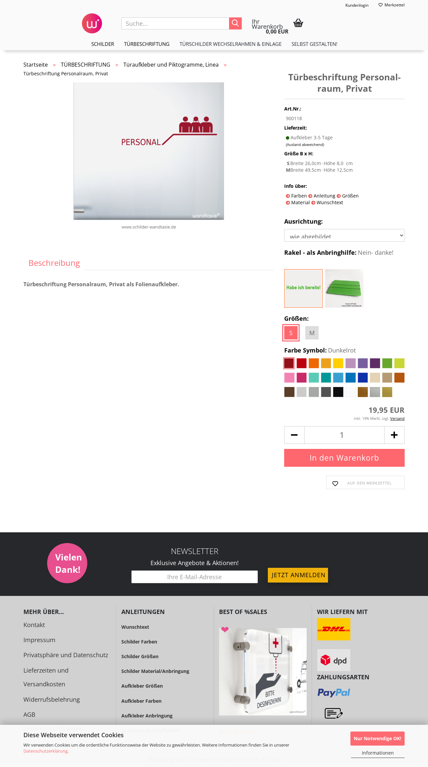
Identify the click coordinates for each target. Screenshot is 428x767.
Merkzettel (392, 5)
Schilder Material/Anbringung (155, 671)
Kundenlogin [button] (352, 5)
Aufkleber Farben (141, 701)
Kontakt (34, 625)
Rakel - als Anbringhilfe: (339, 252)
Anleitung (323, 196)
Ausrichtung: (303, 221)
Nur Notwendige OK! (377, 738)
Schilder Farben (139, 641)
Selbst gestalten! (314, 44)
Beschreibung (54, 262)
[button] (294, 435)
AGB (29, 714)
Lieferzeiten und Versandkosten (46, 677)
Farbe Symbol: (320, 350)
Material (300, 202)
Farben (298, 196)
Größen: (296, 318)
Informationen (378, 753)
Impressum (39, 640)
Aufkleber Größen (142, 686)
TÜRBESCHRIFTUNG (147, 44)
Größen (350, 196)
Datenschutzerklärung (45, 751)
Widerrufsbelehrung (51, 699)
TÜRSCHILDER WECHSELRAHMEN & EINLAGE (231, 44)
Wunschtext (329, 202)
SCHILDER (102, 44)
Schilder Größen (139, 656)
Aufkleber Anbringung (147, 715)
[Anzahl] (344, 435)
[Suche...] (235, 23)
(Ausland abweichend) (305, 144)
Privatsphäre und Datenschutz (65, 655)
